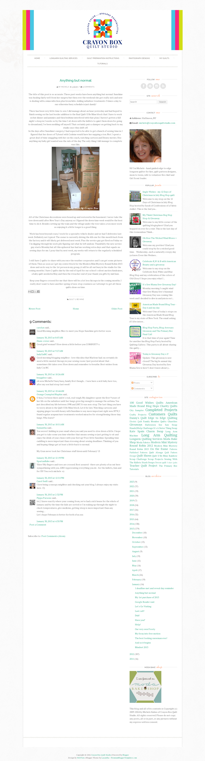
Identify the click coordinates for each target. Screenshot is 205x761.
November (137, 537)
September (137, 546)
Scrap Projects (155, 459)
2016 (132, 514)
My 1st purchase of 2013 (147, 597)
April (134, 570)
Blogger (126, 755)
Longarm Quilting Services (63, 58)
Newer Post (34, 308)
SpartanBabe (43, 461)
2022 (132, 486)
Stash (145, 462)
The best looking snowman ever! (151, 638)
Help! (138, 624)
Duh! (137, 615)
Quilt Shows (144, 455)
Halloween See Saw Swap (161, 424)
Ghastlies (172, 421)
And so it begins (143, 642)
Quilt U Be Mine (76, 299)
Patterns (173, 449)
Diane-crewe (43, 340)
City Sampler (137, 410)
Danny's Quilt (138, 418)
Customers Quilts (163, 414)
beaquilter (42, 377)
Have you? (140, 620)
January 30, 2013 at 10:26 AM (50, 374)
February (136, 579)
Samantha (42, 427)
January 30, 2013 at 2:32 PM (50, 494)
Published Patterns (139, 452)
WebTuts (81, 758)
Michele (65, 87)
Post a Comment (38, 524)
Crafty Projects (138, 414)
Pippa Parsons (44, 497)
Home (37, 58)
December (137, 532)
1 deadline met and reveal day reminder (154, 588)
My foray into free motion (147, 633)
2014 (132, 523)
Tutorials (102, 64)
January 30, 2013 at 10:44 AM (50, 391)
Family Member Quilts (154, 421)
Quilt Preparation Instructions (103, 58)
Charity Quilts (168, 406)
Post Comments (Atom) (53, 536)
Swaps (151, 462)
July (134, 556)
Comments (138, 388)
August (135, 551)
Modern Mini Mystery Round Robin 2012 (153, 444)
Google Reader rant (145, 601)
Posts (135, 382)
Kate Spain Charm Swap (146, 431)
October (136, 541)
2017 (132, 509)
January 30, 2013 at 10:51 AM (50, 424)
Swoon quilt (160, 462)
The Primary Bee (168, 465)
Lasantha (105, 758)
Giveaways (136, 424)
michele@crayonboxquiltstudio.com (157, 122)
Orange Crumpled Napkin (49, 394)
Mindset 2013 (141, 647)
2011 (132, 658)
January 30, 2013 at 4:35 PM (50, 521)
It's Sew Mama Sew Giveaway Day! (159, 284)
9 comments (88, 87)
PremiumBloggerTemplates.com (124, 758)
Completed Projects (161, 409)
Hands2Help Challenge (141, 428)
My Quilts (164, 58)
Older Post (116, 308)
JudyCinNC (42, 354)
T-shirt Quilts (172, 462)
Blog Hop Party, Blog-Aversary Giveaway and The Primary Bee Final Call (158, 331)
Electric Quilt (136, 421)
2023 (132, 481)
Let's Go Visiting (143, 606)
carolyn (40, 327)
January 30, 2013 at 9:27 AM (50, 350)
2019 (132, 500)
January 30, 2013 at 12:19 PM (50, 457)
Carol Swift (42, 481)
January (136, 584)
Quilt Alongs (156, 452)
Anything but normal (75, 80)
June (134, 560)
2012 (132, 654)
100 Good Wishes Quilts (146, 402)
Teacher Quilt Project (144, 465)
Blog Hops (152, 406)
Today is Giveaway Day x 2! (155, 353)
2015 (132, 519)
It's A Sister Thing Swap (165, 428)
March (135, 574)
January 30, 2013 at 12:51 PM (50, 477)
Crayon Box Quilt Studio (101, 755)
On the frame (159, 449)
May (134, 565)
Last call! (139, 610)
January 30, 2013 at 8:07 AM (50, 337)
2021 (132, 491)
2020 (132, 495)
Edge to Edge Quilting (162, 418)
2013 (132, 528)
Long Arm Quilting (159, 435)
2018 (132, 505)
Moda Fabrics (143, 442)
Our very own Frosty (145, 629)
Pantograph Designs (139, 58)
